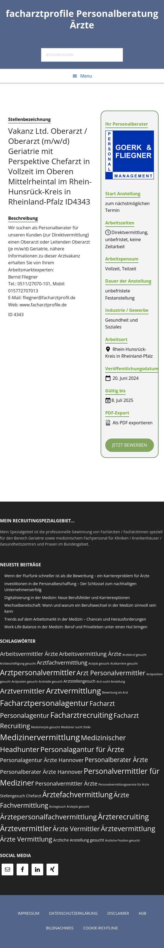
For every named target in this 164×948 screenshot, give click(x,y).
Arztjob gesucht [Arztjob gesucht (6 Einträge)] (98, 665)
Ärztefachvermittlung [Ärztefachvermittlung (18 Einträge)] (77, 796)
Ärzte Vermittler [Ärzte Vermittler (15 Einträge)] (76, 830)
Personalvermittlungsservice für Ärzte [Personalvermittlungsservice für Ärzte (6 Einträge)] (123, 786)
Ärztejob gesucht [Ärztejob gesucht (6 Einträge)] (78, 808)
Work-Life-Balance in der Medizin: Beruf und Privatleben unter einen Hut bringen (75, 628)
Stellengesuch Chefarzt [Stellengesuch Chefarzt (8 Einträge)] (20, 797)
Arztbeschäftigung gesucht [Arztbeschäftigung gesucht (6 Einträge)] (18, 665)
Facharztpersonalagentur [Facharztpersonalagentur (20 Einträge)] (44, 704)
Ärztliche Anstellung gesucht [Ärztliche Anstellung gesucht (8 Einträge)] (78, 841)
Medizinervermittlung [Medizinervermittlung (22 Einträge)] (40, 738)
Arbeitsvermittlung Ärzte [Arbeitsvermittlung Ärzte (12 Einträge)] (90, 655)
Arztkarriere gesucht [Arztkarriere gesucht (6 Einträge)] (124, 665)
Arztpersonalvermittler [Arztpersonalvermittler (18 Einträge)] (38, 674)
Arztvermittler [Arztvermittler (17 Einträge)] (22, 692)
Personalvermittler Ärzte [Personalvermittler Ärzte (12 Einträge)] (66, 785)
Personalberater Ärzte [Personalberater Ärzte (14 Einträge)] (116, 761)
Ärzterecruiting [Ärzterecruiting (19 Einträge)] (123, 818)
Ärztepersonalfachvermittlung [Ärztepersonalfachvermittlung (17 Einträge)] (48, 818)
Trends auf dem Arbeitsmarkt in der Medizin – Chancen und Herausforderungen (75, 620)
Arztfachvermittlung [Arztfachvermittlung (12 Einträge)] (62, 664)
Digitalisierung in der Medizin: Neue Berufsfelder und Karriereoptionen (67, 599)
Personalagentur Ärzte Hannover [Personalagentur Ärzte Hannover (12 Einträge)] (42, 761)
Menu (86, 78)
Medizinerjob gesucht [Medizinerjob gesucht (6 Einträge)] (45, 729)
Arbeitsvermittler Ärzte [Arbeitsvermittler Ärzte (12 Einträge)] (29, 655)
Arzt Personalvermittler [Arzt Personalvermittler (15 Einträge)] (111, 674)
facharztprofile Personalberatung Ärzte (82, 19)
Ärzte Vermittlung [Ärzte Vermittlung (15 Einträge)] (26, 840)
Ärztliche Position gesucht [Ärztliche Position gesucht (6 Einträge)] (122, 842)
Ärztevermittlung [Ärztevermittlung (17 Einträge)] (128, 830)
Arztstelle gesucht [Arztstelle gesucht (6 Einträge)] (51, 683)
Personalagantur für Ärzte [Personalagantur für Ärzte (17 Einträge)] (82, 751)
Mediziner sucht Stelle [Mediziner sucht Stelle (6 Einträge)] (76, 729)
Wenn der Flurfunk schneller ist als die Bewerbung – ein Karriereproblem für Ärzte (76, 577)
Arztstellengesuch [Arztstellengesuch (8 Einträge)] (79, 682)
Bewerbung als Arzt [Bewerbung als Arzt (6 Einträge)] (115, 694)
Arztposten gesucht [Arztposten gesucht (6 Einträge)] (24, 683)
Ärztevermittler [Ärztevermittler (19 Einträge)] (26, 830)
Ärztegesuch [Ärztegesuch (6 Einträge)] (57, 808)
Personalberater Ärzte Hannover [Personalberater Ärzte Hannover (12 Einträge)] (41, 773)
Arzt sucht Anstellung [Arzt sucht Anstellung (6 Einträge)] (111, 683)
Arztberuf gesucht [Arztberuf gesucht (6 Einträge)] (134, 656)
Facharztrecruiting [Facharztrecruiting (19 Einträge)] (81, 716)
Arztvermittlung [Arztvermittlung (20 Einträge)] (73, 692)
